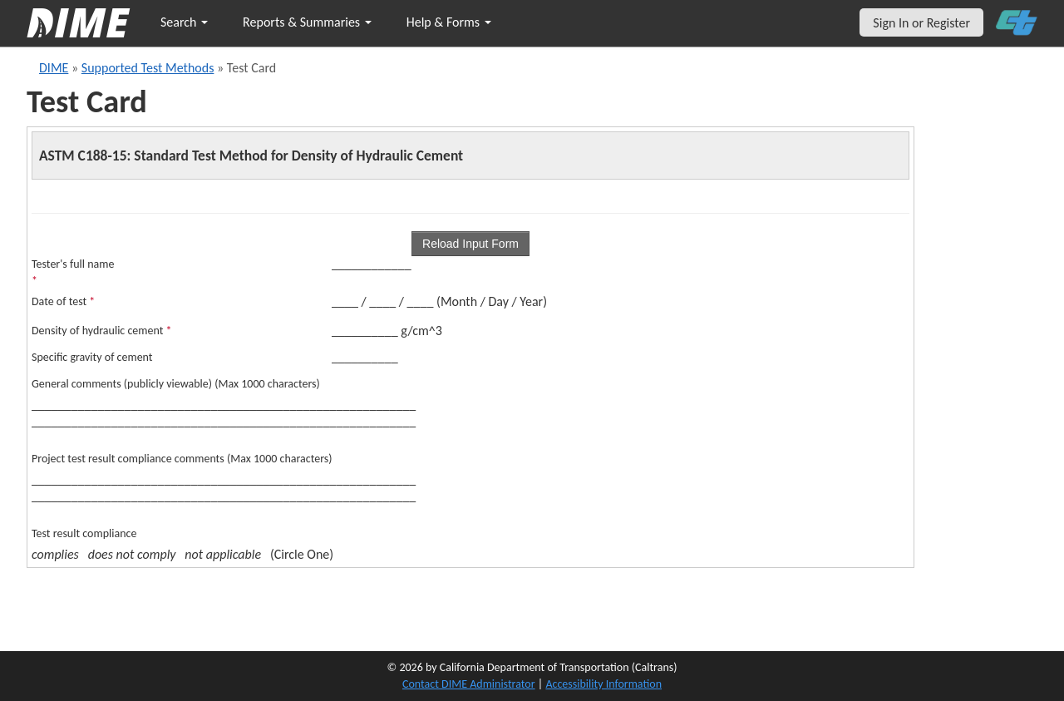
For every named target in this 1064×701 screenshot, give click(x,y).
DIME (53, 68)
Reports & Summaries (307, 22)
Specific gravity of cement (92, 357)
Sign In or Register (921, 23)
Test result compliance (84, 533)
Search (184, 22)
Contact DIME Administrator (468, 684)
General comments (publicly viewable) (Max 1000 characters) (176, 384)
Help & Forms (448, 22)
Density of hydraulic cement (102, 330)
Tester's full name (73, 272)
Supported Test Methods (147, 68)
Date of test (63, 301)
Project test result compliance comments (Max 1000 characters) (182, 459)
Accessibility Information (603, 684)
